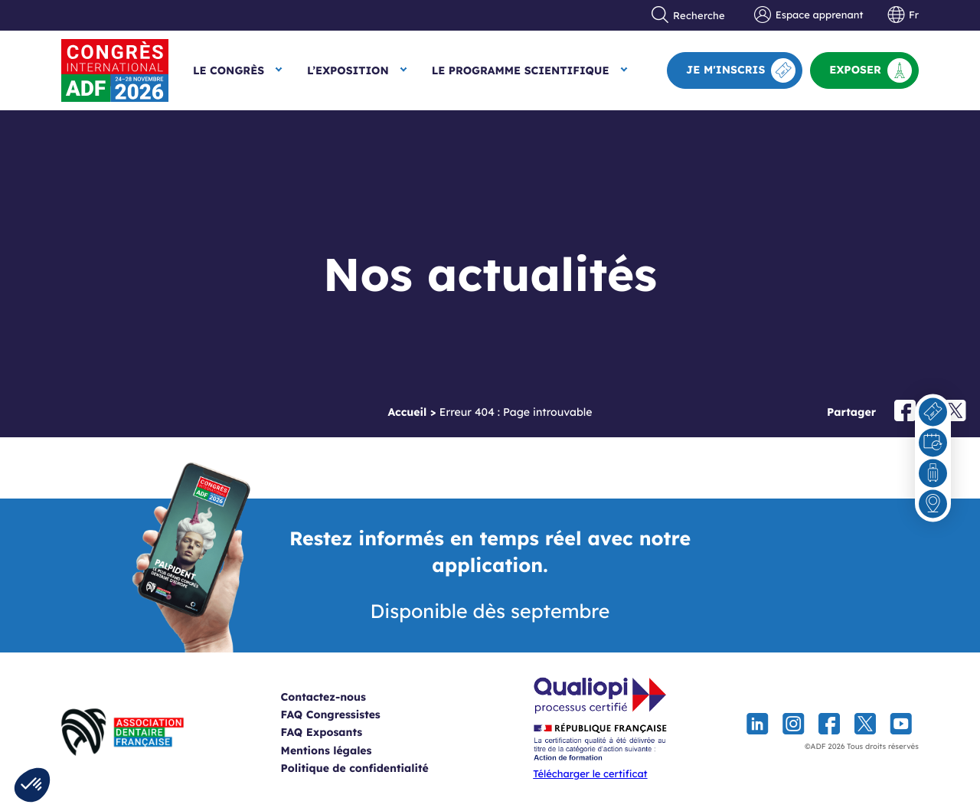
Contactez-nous (341, 697)
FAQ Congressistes (349, 714)
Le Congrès (228, 70)
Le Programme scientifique (520, 70)
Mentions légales (344, 750)
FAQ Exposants (340, 732)
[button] (32, 785)
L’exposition (348, 70)
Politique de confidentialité (373, 768)
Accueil (406, 412)
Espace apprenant (808, 15)
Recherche (688, 15)
